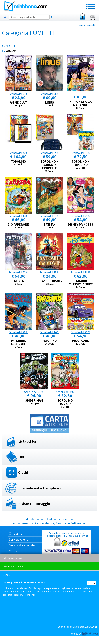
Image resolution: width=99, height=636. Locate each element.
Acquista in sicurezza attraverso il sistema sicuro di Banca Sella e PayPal (66, 548)
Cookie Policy (65, 626)
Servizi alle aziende (22, 545)
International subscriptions (39, 488)
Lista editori (27, 441)
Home (79, 25)
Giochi (23, 472)
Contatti (14, 551)
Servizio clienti (18, 539)
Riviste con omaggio (34, 503)
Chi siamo (15, 533)
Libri (21, 457)
